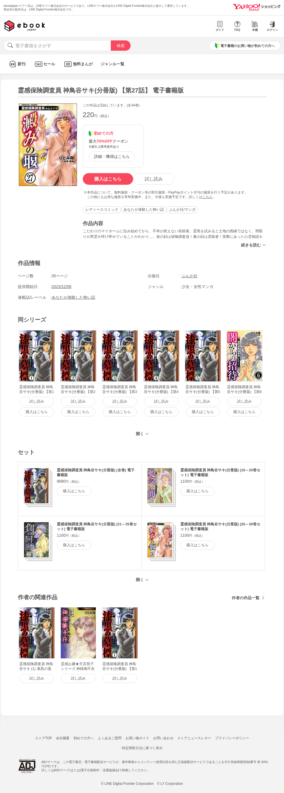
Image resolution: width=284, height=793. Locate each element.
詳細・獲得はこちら (112, 156)
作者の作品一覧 (245, 598)
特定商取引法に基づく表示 (142, 748)
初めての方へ (83, 738)
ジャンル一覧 (112, 64)
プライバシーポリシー (232, 738)
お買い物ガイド (137, 738)
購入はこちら (108, 179)
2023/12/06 (61, 286)
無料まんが (78, 64)
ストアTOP (43, 738)
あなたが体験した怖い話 (143, 209)
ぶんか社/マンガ (182, 209)
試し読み (154, 179)
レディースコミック (101, 209)
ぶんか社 (190, 276)
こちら (207, 197)
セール (44, 64)
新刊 (16, 64)
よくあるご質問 (110, 738)
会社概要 (63, 738)
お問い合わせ (163, 738)
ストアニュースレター (194, 738)
